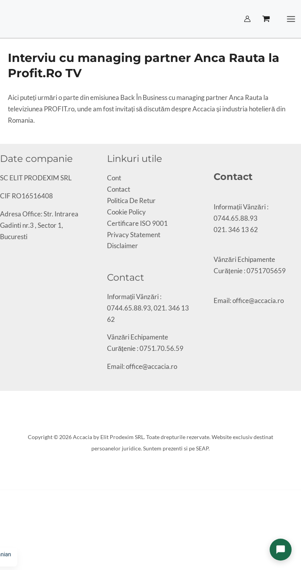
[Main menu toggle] (291, 19)
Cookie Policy (126, 212)
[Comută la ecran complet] (9, 533)
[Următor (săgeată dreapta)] (9, 544)
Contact (118, 189)
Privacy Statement (133, 235)
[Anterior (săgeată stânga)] (2, 544)
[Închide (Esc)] (22, 533)
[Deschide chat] (281, 550)
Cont (114, 178)
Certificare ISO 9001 (137, 223)
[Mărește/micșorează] (2, 533)
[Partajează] (16, 533)
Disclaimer (122, 245)
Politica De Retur (131, 200)
